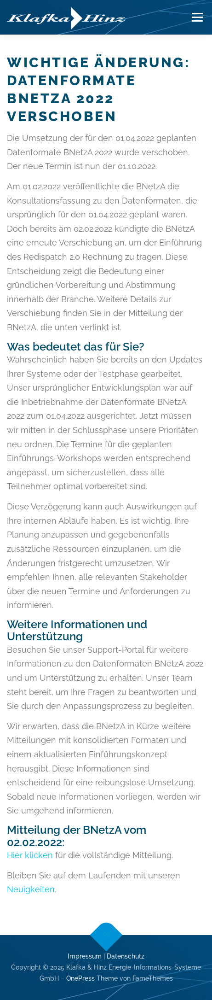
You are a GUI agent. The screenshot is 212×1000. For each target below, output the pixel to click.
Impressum (85, 956)
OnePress (80, 978)
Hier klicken (30, 855)
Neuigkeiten (31, 889)
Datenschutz (125, 956)
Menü (197, 17)
